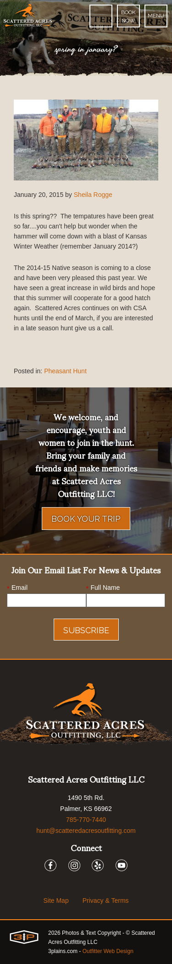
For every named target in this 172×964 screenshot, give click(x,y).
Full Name (103, 588)
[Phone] (100, 16)
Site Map (55, 900)
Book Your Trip (86, 519)
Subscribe (86, 630)
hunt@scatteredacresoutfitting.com (86, 830)
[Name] (126, 600)
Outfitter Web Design (108, 951)
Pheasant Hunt (65, 371)
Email (17, 588)
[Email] (46, 600)
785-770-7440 (86, 819)
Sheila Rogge (93, 194)
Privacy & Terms (106, 900)
